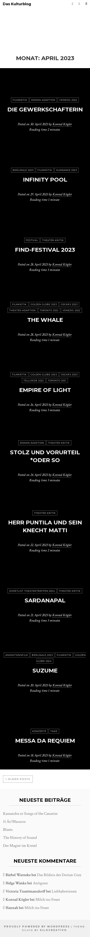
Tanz (54, 731)
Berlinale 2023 (23, 170)
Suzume (45, 670)
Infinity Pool (45, 179)
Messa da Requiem (45, 740)
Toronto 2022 (49, 310)
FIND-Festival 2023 (45, 249)
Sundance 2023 (66, 170)
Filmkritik (20, 100)
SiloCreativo (53, 930)
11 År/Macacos (14, 821)
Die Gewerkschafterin (45, 109)
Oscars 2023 (69, 304)
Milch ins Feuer (47, 899)
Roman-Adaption (43, 100)
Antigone (40, 883)
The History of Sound (20, 837)
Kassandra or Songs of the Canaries (30, 813)
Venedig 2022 (68, 100)
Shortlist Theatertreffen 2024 (32, 591)
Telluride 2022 (33, 380)
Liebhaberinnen (64, 891)
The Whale (45, 319)
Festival (32, 240)
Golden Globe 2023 (44, 304)
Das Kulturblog (17, 4)
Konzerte (39, 731)
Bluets (8, 829)
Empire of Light (45, 390)
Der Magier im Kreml (20, 845)
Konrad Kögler (62, 124)
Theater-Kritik (53, 240)
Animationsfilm (16, 655)
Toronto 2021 (57, 380)
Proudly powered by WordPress (37, 926)
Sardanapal (45, 600)
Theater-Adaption (22, 310)
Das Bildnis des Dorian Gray (59, 874)
